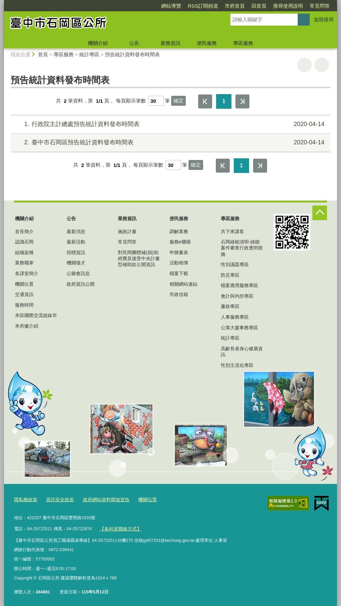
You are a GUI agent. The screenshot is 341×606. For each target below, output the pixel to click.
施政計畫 (127, 231)
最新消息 (76, 231)
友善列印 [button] (304, 65)
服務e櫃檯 (180, 241)
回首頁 (258, 6)
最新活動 (76, 241)
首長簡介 (24, 231)
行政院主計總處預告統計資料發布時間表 (169, 124)
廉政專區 (230, 306)
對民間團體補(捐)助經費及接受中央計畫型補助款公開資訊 (139, 258)
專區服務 (243, 43)
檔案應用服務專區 (239, 285)
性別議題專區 (235, 264)
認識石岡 (24, 241)
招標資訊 (76, 252)
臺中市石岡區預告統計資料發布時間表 (169, 142)
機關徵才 (76, 262)
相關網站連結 (183, 284)
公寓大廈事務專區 (239, 327)
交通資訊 (24, 294)
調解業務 (179, 231)
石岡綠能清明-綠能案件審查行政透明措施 (242, 247)
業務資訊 (170, 43)
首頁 (43, 54)
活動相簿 (179, 262)
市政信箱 (179, 294)
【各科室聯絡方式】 (118, 527)
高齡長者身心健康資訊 (242, 351)
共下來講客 (232, 231)
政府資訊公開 (81, 284)
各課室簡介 (26, 273)
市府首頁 (235, 6)
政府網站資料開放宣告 (101, 499)
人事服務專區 (235, 317)
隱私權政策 (25, 499)
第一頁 (205, 101)
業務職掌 (24, 262)
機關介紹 (98, 43)
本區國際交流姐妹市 (36, 315)
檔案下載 (179, 273)
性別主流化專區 (237, 365)
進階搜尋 (324, 19)
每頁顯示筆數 (131, 101)
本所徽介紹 (26, 326)
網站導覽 (171, 6)
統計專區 (89, 54)
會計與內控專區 (237, 296)
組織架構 (24, 252)
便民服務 (207, 43)
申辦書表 (179, 252)
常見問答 (320, 6)
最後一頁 (242, 101)
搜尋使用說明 (288, 6)
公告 (134, 43)
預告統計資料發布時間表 (132, 54)
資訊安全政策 (57, 499)
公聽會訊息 (78, 273)
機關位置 (24, 284)
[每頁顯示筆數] (156, 101)
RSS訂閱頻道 (203, 6)
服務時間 (24, 305)
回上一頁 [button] (321, 65)
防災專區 (230, 275)
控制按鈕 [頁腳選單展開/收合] (319, 213)
